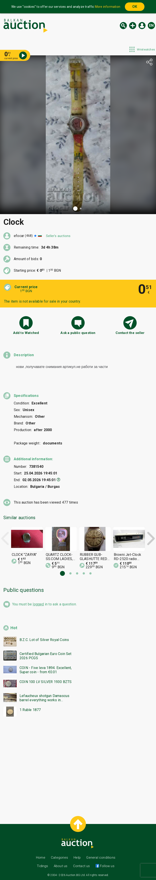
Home (40, 858)
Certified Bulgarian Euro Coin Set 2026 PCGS (46, 656)
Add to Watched (26, 333)
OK (134, 6)
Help (77, 858)
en (151, 25)
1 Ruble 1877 (30, 710)
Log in (142, 25)
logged (38, 604)
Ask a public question (77, 333)
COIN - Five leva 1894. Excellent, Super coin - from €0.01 (46, 670)
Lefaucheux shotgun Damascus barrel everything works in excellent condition (44, 698)
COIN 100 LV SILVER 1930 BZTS (46, 682)
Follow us (106, 866)
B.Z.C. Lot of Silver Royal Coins (44, 640)
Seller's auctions (58, 236)
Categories (59, 858)
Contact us (81, 866)
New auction (132, 25)
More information (107, 6)
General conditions (100, 858)
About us (61, 866)
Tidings (42, 866)
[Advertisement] (78, 764)
